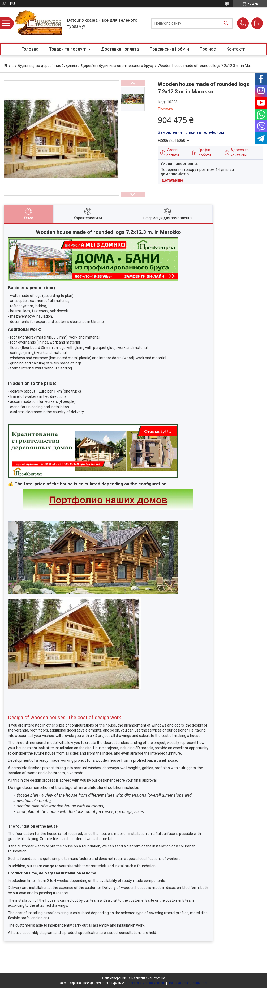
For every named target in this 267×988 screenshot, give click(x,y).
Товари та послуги (68, 49)
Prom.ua (159, 978)
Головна (29, 49)
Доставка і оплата (120, 49)
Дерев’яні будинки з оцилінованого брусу (117, 66)
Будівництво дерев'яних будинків (47, 66)
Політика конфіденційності (188, 983)
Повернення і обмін (169, 49)
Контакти (236, 49)
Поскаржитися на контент (145, 983)
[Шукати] (226, 23)
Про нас (208, 49)
